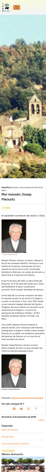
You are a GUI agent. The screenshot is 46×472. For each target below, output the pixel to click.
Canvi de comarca (9, 429)
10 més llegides (8, 451)
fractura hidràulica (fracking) (15, 443)
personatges (36, 398)
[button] (35, 409)
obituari (15, 398)
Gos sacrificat (7, 436)
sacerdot (25, 398)
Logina (41, 420)
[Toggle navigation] (16, 7)
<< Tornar (6, 208)
